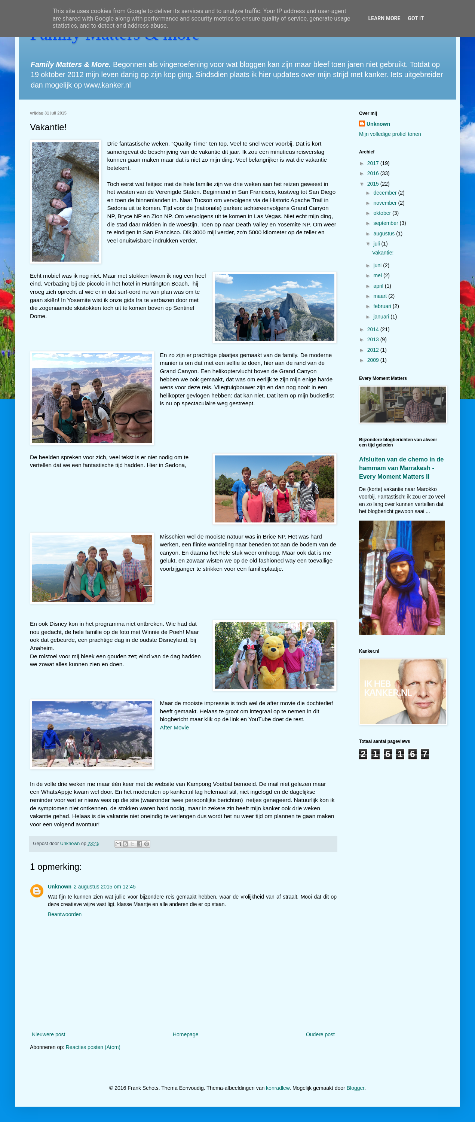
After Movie (174, 727)
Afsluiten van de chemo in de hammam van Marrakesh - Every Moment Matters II (401, 468)
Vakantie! (382, 253)
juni (378, 265)
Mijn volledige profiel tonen (390, 134)
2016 (373, 173)
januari (381, 317)
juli (377, 244)
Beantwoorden (65, 914)
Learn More (384, 18)
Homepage (186, 1034)
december (385, 193)
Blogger (355, 1088)
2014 (373, 329)
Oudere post (320, 1034)
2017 (373, 163)
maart (380, 296)
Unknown (59, 887)
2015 (373, 184)
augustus (384, 234)
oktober (382, 213)
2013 (373, 339)
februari (382, 306)
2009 (373, 360)
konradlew (277, 1088)
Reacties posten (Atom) (93, 1047)
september (386, 223)
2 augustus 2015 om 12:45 (105, 887)
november (385, 203)
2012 (373, 350)
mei (378, 275)
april (378, 286)
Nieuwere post (48, 1034)
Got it (416, 18)
